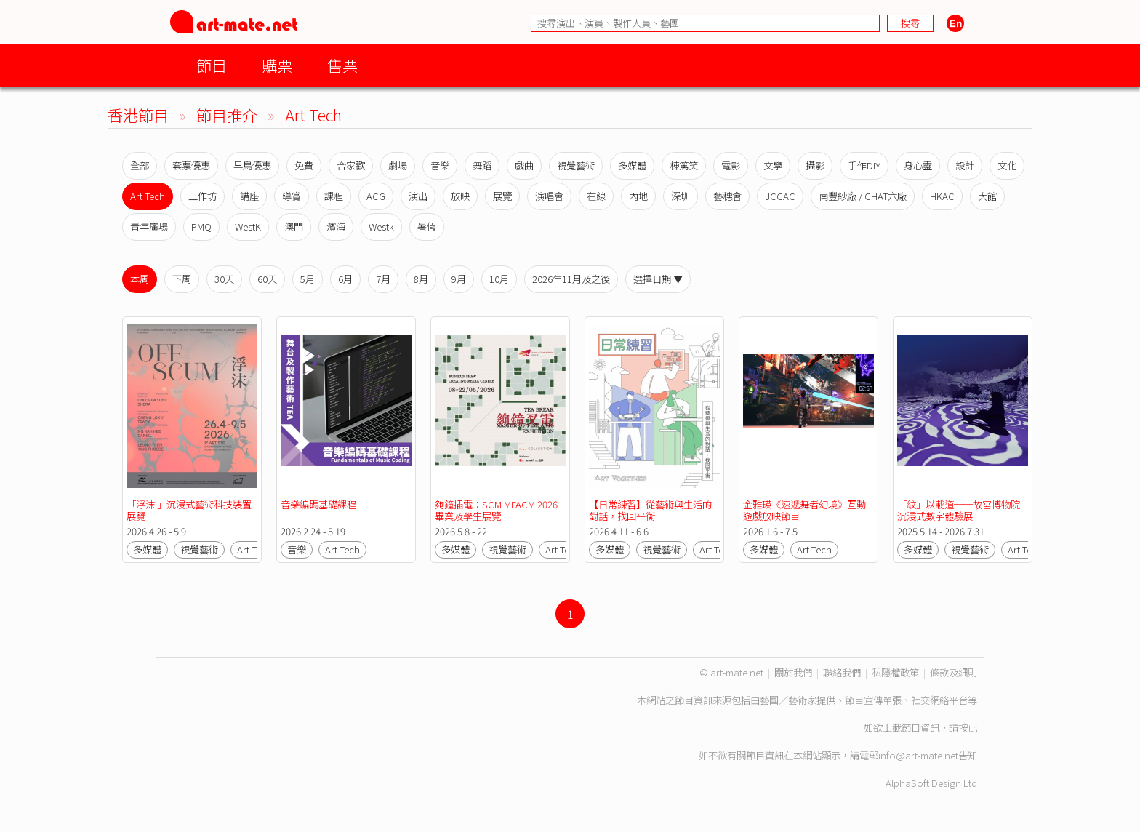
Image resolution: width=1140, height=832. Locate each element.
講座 (249, 196)
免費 (303, 165)
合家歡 (351, 165)
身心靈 (918, 165)
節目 (211, 65)
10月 (499, 279)
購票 (277, 65)
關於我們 (793, 672)
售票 (342, 65)
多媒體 (632, 165)
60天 (267, 279)
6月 (345, 279)
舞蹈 (482, 165)
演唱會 (549, 196)
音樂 (439, 165)
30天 (224, 279)
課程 (333, 196)
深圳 (680, 196)
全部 (139, 165)
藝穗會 (727, 196)
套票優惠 (191, 165)
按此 (967, 728)
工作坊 (202, 196)
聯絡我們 (842, 672)
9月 (458, 279)
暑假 (426, 226)
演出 (418, 196)
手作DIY (864, 165)
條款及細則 (953, 672)
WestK (248, 226)
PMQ (201, 226)
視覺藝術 (576, 165)
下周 (181, 279)
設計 (964, 165)
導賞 (291, 196)
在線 (596, 196)
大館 (987, 196)
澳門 (293, 226)
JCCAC (780, 196)
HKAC (942, 196)
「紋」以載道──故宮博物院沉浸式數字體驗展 (958, 510)
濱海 (335, 226)
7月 (383, 279)
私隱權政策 (895, 672)
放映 (460, 196)
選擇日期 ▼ (658, 279)
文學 (772, 165)
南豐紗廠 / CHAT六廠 (863, 196)
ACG (375, 196)
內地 (638, 196)
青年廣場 (149, 226)
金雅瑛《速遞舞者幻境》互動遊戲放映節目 (804, 510)
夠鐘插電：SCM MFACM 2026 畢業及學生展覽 (497, 510)
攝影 (815, 165)
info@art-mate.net (918, 755)
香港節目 (138, 114)
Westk (381, 226)
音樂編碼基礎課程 (318, 504)
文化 (1007, 165)
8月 (421, 279)
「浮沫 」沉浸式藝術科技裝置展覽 (189, 510)
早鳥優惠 (252, 165)
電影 (730, 165)
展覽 (502, 196)
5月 (307, 279)
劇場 (397, 165)
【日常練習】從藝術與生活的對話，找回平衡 (650, 510)
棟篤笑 (684, 165)
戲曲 (524, 165)
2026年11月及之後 (571, 279)
